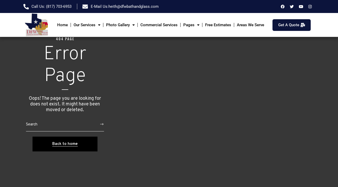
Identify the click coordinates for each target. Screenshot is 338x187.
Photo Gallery (120, 25)
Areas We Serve (250, 25)
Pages (191, 25)
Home (62, 25)
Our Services (87, 25)
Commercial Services (159, 25)
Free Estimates (218, 25)
